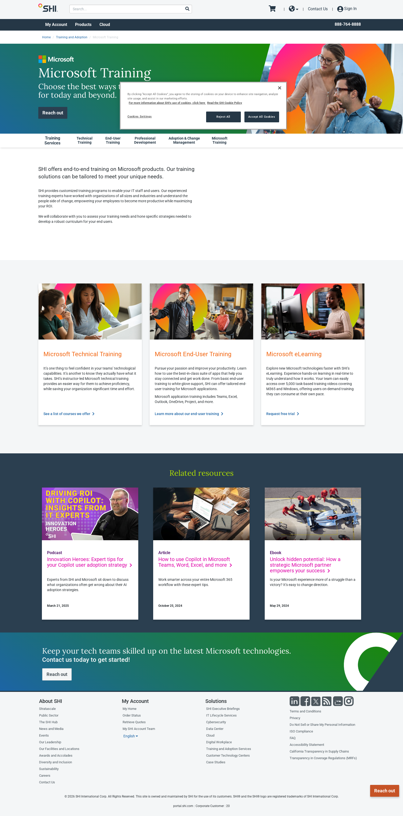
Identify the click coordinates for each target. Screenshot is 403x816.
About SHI (50, 701)
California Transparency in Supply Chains (319, 751)
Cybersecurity (216, 722)
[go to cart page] (274, 9)
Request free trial (282, 414)
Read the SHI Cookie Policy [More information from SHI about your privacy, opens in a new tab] (224, 103)
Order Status (132, 715)
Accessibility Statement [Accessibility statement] (307, 745)
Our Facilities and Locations (59, 749)
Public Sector (48, 715)
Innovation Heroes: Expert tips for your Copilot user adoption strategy (89, 562)
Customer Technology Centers (228, 755)
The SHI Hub (48, 722)
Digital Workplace (219, 742)
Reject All (223, 116)
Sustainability (49, 769)
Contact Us (318, 8)
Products (83, 24)
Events (44, 735)
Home (46, 37)
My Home (129, 709)
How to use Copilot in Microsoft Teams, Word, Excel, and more (195, 562)
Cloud (104, 24)
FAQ (293, 738)
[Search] (187, 9)
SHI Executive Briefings (223, 709)
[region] (203, 106)
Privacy (295, 718)
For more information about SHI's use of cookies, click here (167, 103)
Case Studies (215, 762)
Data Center (214, 729)
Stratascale (47, 709)
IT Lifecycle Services (221, 715)
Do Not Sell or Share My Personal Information (322, 725)
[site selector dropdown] (294, 9)
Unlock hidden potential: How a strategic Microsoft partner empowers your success (305, 565)
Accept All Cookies (261, 116)
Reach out (52, 112)
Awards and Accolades (55, 755)
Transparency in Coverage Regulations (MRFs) (323, 758)
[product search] (130, 9)
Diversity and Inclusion (55, 762)
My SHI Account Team (139, 729)
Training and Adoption (71, 37)
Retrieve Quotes (134, 722)
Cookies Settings (139, 116)
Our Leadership (50, 742)
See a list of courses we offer (69, 414)
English (130, 736)
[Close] (279, 88)
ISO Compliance (301, 731)
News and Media (51, 729)
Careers (44, 775)
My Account (56, 24)
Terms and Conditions (305, 711)
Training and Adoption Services (228, 749)
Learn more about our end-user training (189, 414)
